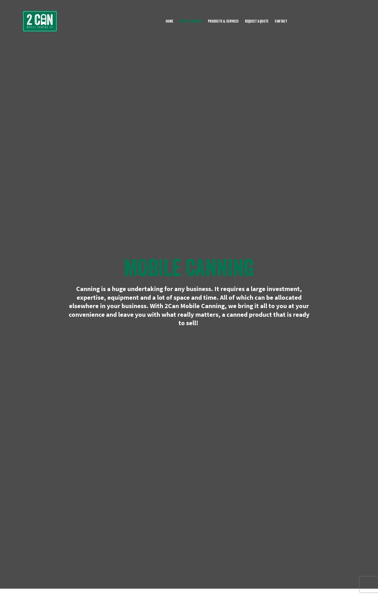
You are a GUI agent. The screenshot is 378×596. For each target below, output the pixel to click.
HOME (169, 21)
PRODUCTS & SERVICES (223, 21)
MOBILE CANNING (191, 21)
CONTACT (281, 21)
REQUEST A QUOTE (257, 21)
